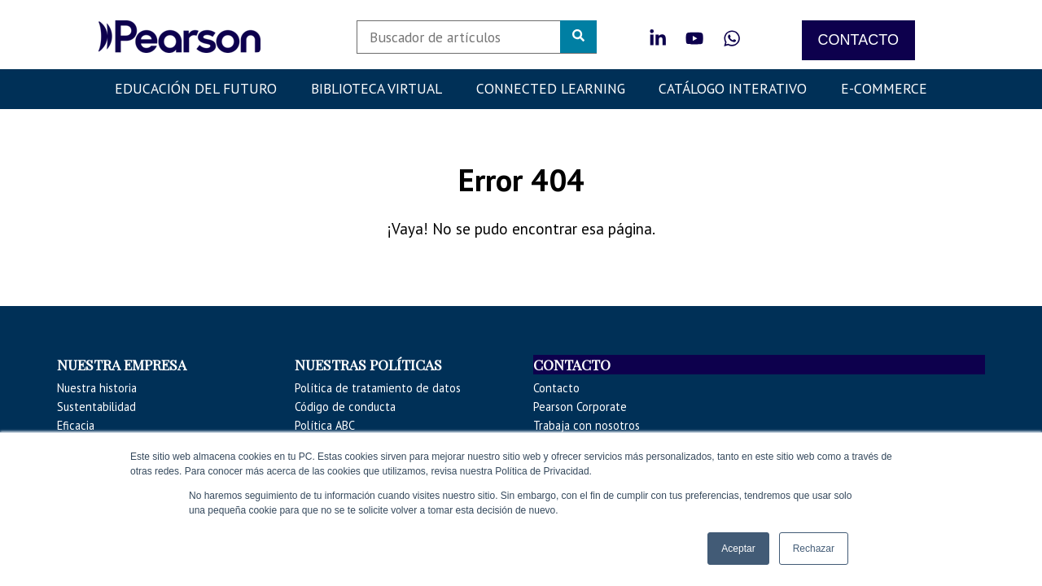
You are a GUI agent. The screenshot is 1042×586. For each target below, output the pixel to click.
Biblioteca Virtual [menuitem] (376, 88)
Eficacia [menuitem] (75, 425)
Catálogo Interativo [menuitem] (733, 88)
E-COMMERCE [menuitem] (884, 88)
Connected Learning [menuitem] (550, 88)
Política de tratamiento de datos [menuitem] (378, 388)
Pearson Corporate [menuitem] (580, 406)
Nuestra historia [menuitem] (97, 388)
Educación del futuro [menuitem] (196, 88)
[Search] (477, 37)
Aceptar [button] (738, 548)
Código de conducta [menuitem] (345, 406)
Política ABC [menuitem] (325, 425)
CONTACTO (858, 40)
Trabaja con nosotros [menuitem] (586, 425)
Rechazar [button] (813, 548)
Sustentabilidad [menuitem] (96, 406)
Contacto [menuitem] (556, 388)
